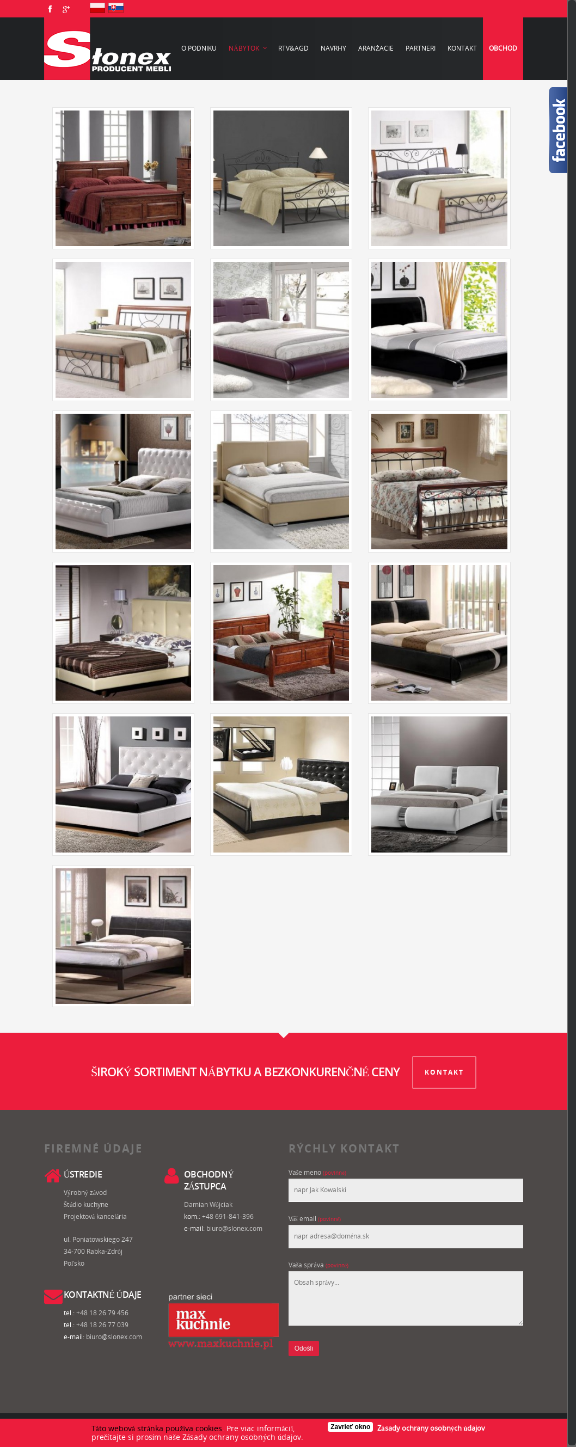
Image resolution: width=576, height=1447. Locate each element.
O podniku (199, 48)
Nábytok (248, 48)
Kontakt (462, 48)
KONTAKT (445, 1070)
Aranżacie (376, 48)
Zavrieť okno (350, 1427)
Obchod (503, 48)
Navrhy (333, 48)
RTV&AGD (293, 48)
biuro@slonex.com (234, 1226)
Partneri (421, 48)
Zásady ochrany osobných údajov (431, 1428)
